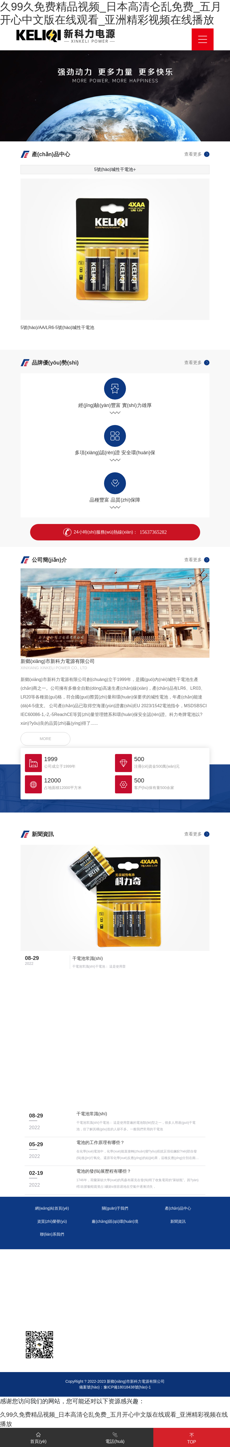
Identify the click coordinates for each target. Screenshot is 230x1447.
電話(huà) (114, 1437)
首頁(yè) (38, 1437)
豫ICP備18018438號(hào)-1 (127, 1387)
